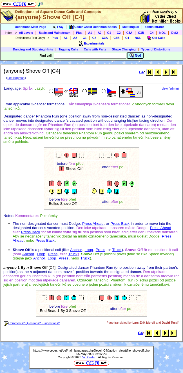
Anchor (76, 250)
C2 (119, 32)
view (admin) (170, 88)
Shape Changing (123, 49)
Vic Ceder (88, 357)
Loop (89, 250)
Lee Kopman (15, 77)
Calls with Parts (95, 49)
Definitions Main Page (30, 26)
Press (100, 250)
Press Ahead (93, 223)
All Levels (26, 32)
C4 (152, 32)
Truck (117, 250)
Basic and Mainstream (54, 32)
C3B (141, 32)
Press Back (120, 223)
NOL (162, 32)
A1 (90, 32)
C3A (129, 32)
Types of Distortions (155, 49)
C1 (109, 32)
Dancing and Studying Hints (33, 49)
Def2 (174, 32)
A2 (100, 32)
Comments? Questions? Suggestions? (32, 323)
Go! (135, 55)
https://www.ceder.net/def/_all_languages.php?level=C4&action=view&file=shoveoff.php (91, 350)
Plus (79, 32)
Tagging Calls (68, 49)
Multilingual (130, 26)
